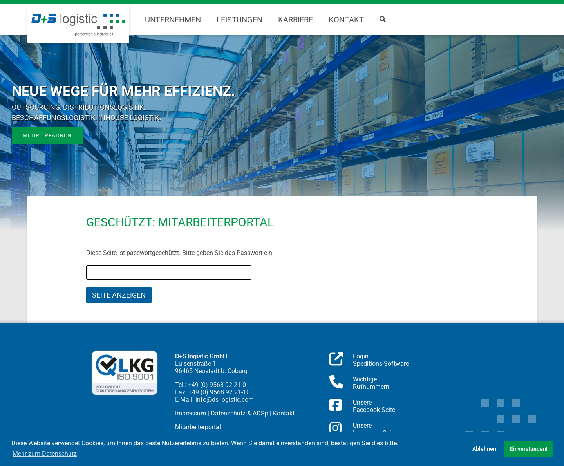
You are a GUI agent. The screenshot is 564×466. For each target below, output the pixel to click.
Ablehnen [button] (484, 449)
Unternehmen (173, 19)
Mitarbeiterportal (198, 427)
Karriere (295, 19)
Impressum (190, 413)
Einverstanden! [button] (529, 449)
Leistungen (239, 19)
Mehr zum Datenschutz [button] (45, 453)
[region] (282, 133)
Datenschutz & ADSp (239, 413)
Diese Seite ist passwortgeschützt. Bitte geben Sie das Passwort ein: (180, 252)
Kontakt (346, 19)
